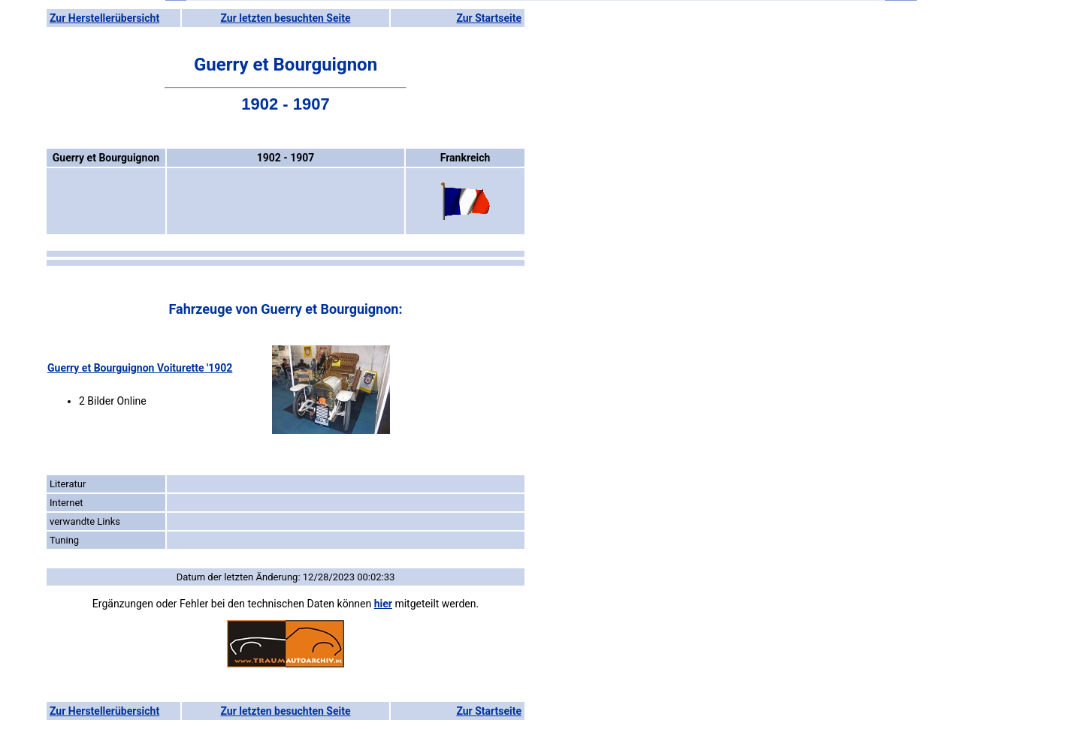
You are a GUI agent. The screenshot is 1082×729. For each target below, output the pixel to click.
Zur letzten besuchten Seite (286, 18)
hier (383, 604)
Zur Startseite (488, 18)
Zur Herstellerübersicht (104, 18)
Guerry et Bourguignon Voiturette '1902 (139, 368)
